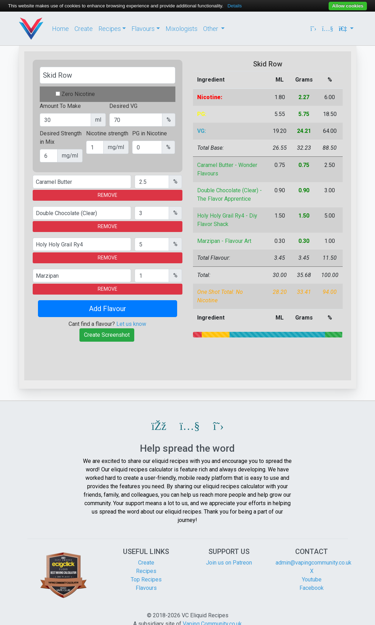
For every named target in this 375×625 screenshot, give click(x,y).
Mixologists (182, 28)
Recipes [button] (109, 28)
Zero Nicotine (78, 94)
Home (60, 28)
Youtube (312, 579)
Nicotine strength (107, 133)
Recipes (146, 571)
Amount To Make (60, 106)
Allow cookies (347, 5)
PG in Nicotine (149, 133)
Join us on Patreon (229, 562)
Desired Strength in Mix (61, 137)
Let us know (131, 324)
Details (234, 5)
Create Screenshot (107, 334)
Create (84, 28)
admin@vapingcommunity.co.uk (313, 562)
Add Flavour (107, 308)
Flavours (146, 588)
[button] (159, 426)
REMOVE (107, 195)
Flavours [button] (143, 28)
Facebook (311, 588)
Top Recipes (146, 579)
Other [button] (211, 28)
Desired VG (123, 106)
